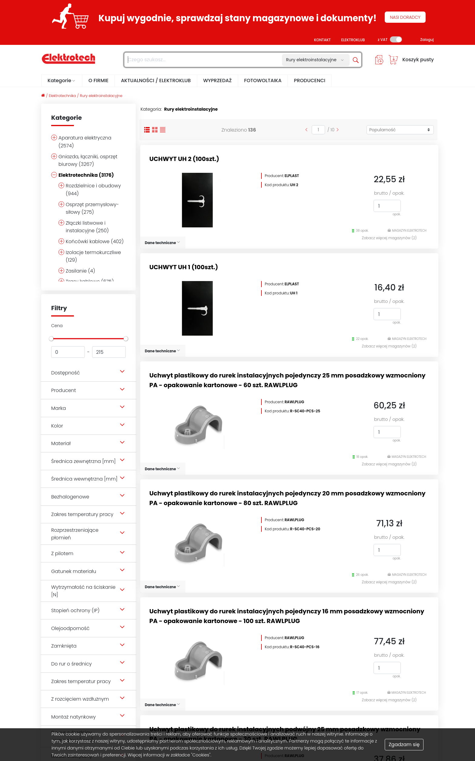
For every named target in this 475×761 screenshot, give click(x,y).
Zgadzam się (404, 744)
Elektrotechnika (62, 95)
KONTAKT (322, 39)
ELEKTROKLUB (353, 39)
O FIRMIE (98, 80)
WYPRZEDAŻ (217, 80)
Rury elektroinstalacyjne (101, 95)
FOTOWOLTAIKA (263, 80)
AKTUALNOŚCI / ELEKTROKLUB (156, 80)
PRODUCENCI (309, 80)
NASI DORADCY (405, 17)
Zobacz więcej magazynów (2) (389, 237)
